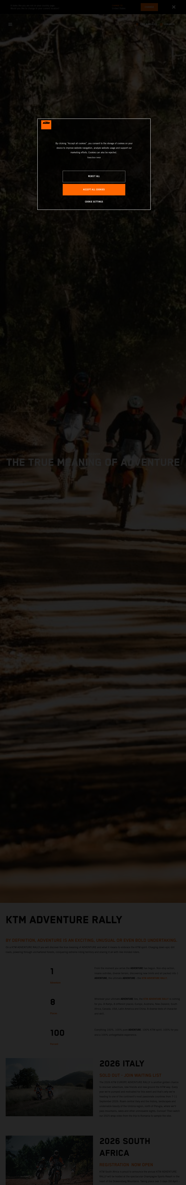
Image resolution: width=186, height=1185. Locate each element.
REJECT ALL (94, 176)
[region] (94, 164)
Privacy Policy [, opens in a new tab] (91, 157)
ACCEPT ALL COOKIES (94, 189)
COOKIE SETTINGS (94, 202)
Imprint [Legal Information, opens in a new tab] (98, 157)
